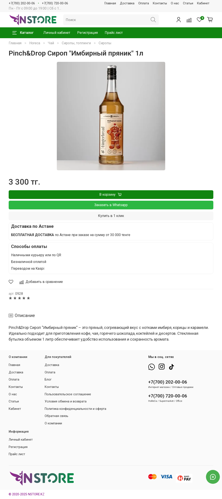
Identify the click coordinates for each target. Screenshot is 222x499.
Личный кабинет (56, 33)
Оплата (143, 3)
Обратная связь (56, 416)
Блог (48, 379)
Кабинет (203, 3)
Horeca (34, 43)
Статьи (188, 3)
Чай (51, 43)
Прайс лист (114, 33)
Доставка (127, 3)
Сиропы (105, 43)
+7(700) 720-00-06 (55, 3)
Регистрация (87, 33)
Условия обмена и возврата (66, 401)
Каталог (23, 33)
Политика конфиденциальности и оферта (75, 409)
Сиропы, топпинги (76, 43)
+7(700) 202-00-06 (22, 3)
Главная (110, 3)
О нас (175, 3)
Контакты (160, 3)
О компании (53, 423)
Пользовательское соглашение (68, 394)
